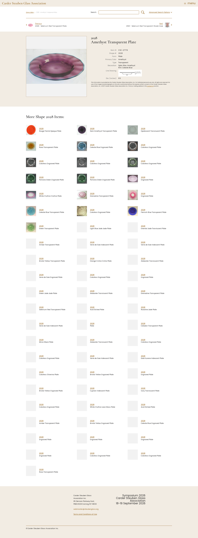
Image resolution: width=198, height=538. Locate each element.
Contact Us (150, 86)
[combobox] (119, 12)
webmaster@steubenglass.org (86, 509)
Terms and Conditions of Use (85, 514)
